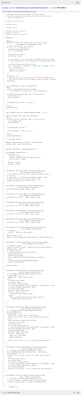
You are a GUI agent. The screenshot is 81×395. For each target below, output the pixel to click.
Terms (18, 392)
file (34, 11)
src (52, 8)
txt (74, 392)
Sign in (77, 2)
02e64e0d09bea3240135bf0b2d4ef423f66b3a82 (32, 8)
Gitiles (9, 392)
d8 (55, 8)
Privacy (14, 392)
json (78, 392)
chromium (5, 8)
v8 (11, 8)
